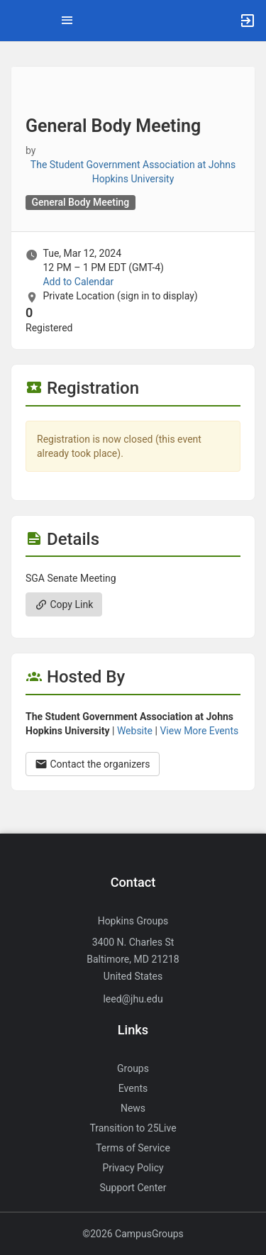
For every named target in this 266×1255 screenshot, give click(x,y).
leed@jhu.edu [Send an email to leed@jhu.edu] (132, 999)
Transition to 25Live (132, 1128)
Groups (133, 1068)
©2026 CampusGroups (133, 1233)
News (133, 1108)
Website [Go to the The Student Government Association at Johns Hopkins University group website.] (135, 730)
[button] (17, 20)
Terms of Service (133, 1148)
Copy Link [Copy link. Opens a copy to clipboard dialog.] (64, 604)
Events (133, 1088)
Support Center (133, 1187)
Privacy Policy (132, 1167)
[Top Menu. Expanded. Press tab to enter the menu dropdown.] (67, 20)
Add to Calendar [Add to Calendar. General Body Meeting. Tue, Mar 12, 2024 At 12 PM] (78, 281)
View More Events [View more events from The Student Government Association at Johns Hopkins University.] (199, 730)
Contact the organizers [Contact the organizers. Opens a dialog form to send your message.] (92, 764)
